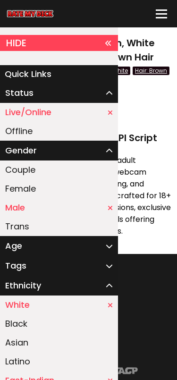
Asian (16, 342)
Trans (17, 226)
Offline (19, 131)
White (59, 305)
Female (20, 188)
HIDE (59, 43)
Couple (20, 170)
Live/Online (59, 112)
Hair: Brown (151, 71)
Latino (17, 361)
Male (59, 207)
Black (16, 323)
